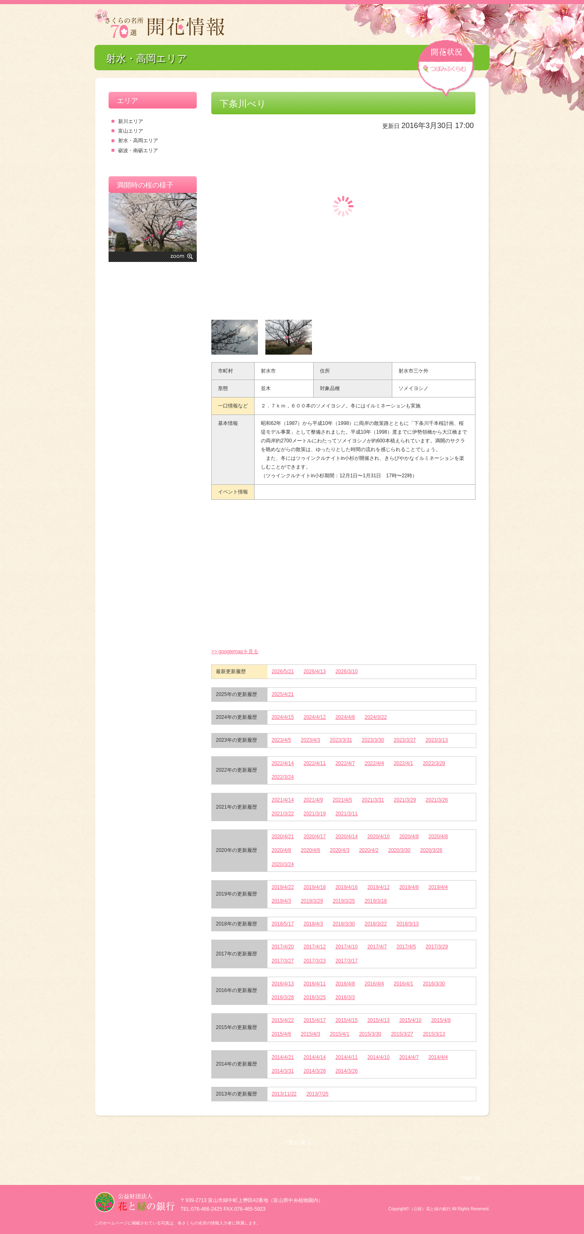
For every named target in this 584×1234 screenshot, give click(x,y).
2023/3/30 (373, 740)
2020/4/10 (378, 836)
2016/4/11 (315, 984)
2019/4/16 (346, 887)
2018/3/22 (376, 924)
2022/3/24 (283, 777)
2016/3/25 (315, 997)
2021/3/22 (283, 814)
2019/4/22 (283, 887)
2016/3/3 (345, 997)
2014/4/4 (438, 1057)
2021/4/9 (313, 800)
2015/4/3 (310, 1034)
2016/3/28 (283, 997)
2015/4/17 (315, 1020)
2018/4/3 (313, 924)
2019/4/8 (409, 887)
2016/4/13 (283, 984)
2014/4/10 (378, 1057)
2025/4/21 (283, 694)
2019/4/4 (438, 887)
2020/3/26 (431, 850)
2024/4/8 (345, 717)
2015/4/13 (378, 1020)
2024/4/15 (283, 717)
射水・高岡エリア (138, 140)
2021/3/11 (346, 814)
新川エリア (130, 121)
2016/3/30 (434, 984)
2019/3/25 (344, 901)
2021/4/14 (283, 800)
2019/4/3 (281, 901)
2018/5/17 (283, 924)
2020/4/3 (339, 850)
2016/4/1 (403, 984)
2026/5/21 (283, 671)
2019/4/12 (378, 887)
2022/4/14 (283, 763)
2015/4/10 (410, 1020)
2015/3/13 (434, 1034)
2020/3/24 (283, 864)
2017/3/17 (346, 961)
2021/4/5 (342, 800)
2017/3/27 (283, 961)
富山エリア (130, 131)
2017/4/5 (406, 947)
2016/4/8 (345, 984)
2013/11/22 (284, 1094)
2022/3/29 (434, 763)
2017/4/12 (315, 947)
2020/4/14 (346, 836)
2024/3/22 (376, 717)
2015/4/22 (283, 1020)
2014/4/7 (409, 1057)
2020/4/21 (283, 836)
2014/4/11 (346, 1057)
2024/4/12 (315, 717)
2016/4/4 (374, 984)
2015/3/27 (402, 1034)
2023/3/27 (405, 740)
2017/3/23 (315, 961)
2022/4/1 (403, 763)
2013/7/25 (317, 1094)
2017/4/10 (346, 947)
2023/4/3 (310, 740)
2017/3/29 (437, 947)
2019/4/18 (315, 887)
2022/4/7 (345, 763)
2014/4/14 (315, 1057)
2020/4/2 (369, 850)
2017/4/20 (283, 947)
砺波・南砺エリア (138, 150)
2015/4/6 (281, 1034)
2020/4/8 (409, 836)
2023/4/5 (281, 740)
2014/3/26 (346, 1071)
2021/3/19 (315, 814)
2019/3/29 (312, 901)
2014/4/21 (283, 1057)
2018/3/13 (407, 924)
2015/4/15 (346, 1020)
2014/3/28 (315, 1071)
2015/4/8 (441, 1020)
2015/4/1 (339, 1034)
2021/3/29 (405, 800)
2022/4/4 (374, 763)
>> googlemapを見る (234, 651)
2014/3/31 (283, 1071)
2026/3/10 (346, 671)
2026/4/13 (315, 671)
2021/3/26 (437, 800)
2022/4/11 (315, 763)
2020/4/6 (310, 850)
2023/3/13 (437, 740)
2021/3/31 (373, 800)
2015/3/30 (370, 1034)
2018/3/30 (344, 924)
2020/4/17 (315, 836)
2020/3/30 (399, 850)
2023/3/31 (341, 740)
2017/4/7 (377, 947)
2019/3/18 (376, 901)
